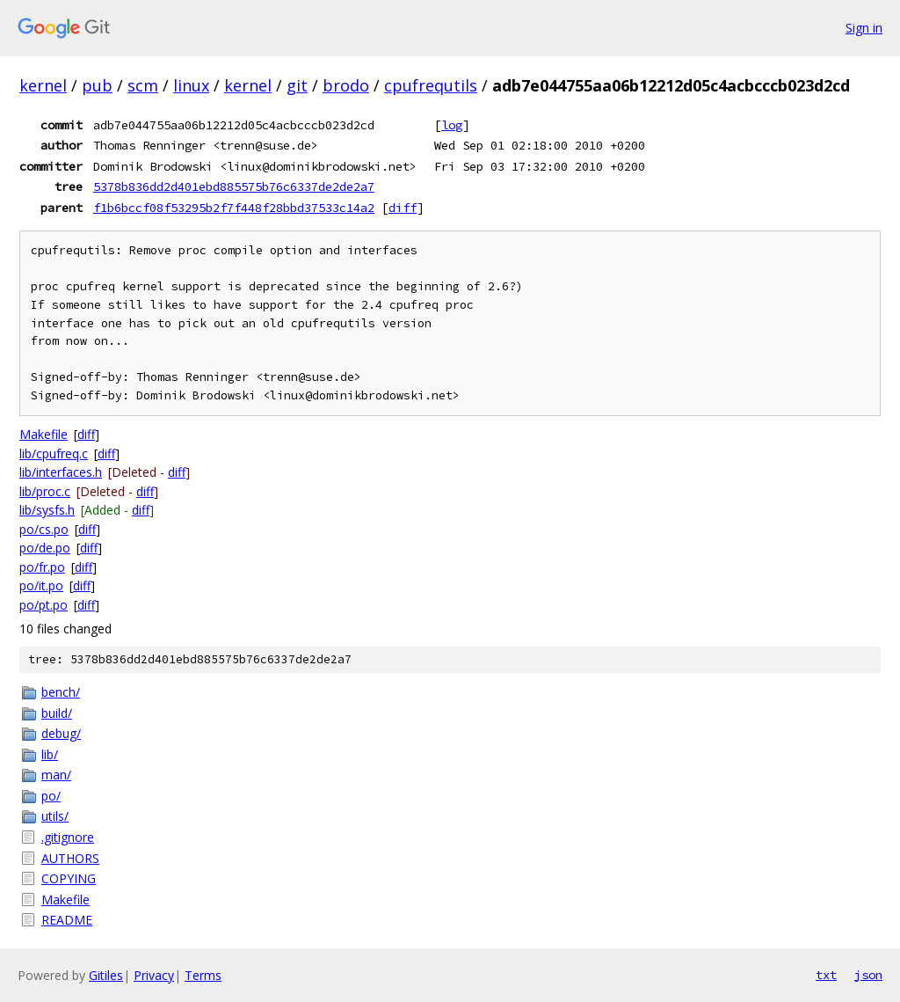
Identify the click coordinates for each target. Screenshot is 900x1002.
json (868, 975)
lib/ (49, 754)
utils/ (55, 816)
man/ (56, 774)
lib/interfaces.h (60, 472)
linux (191, 85)
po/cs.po (44, 529)
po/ (51, 795)
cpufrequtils (430, 85)
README (66, 919)
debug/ (61, 733)
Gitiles (106, 975)
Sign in (864, 27)
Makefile (43, 434)
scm (142, 85)
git (297, 85)
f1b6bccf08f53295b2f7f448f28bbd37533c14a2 (233, 208)
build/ (56, 713)
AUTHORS (70, 858)
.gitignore (67, 837)
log (451, 125)
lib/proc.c (44, 491)
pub (97, 85)
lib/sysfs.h (47, 509)
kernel (43, 85)
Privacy (154, 975)
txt (826, 975)
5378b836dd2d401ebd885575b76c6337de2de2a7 (233, 186)
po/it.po (41, 585)
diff (402, 208)
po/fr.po (42, 567)
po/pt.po (43, 604)
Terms (203, 975)
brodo (346, 85)
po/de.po (44, 547)
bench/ (60, 692)
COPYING (68, 878)
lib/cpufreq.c (53, 453)
